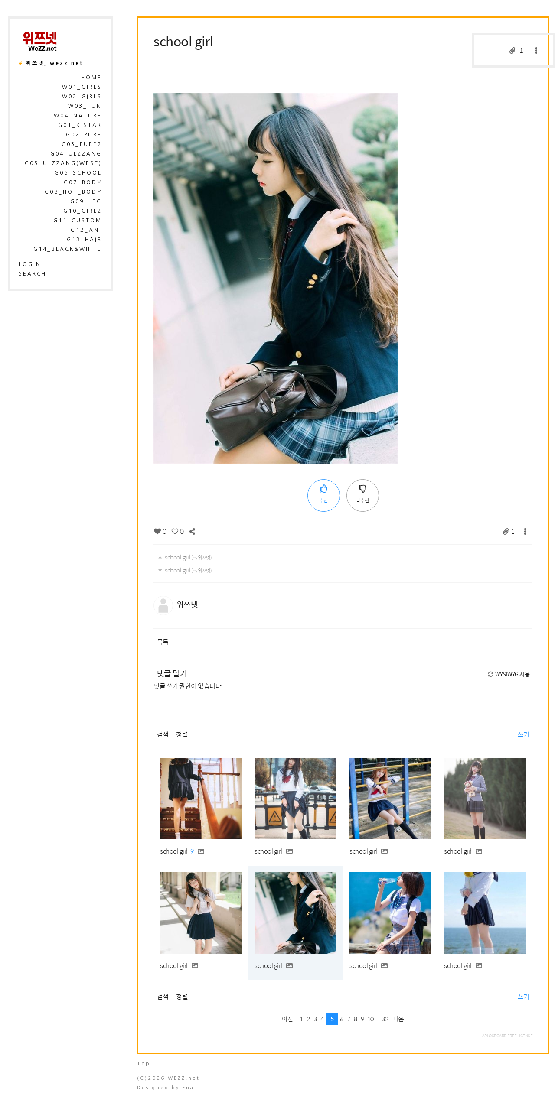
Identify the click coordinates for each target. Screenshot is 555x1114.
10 (370, 1018)
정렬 (182, 734)
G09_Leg (86, 201)
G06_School (78, 172)
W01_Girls (82, 87)
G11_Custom (77, 220)
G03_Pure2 (82, 144)
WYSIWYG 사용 (508, 674)
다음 (398, 1018)
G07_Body (83, 182)
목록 (163, 641)
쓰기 (523, 734)
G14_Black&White (67, 249)
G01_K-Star (80, 125)
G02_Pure (84, 134)
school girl (183, 41)
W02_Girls (82, 96)
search (32, 273)
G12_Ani (86, 230)
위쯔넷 (187, 604)
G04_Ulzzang (76, 153)
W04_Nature (78, 115)
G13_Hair (84, 239)
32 (385, 1018)
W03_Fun (85, 106)
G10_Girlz (82, 211)
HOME (91, 77)
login (30, 264)
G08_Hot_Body (73, 192)
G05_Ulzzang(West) (63, 163)
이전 (287, 1018)
